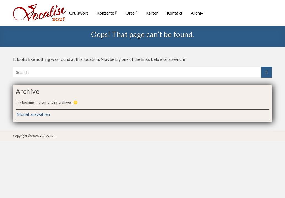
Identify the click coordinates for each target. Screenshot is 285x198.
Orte (130, 12)
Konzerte (105, 12)
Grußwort (78, 12)
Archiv (197, 12)
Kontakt (174, 12)
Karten (152, 12)
